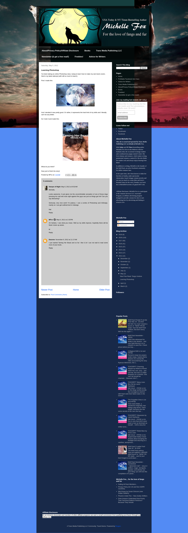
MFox (51, 220)
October (123, 264)
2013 (121, 253)
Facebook (121, 134)
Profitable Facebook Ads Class (128, 79)
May (122, 274)
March (122, 286)
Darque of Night (55, 187)
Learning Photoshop (127, 279)
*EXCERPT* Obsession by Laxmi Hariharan (137, 416)
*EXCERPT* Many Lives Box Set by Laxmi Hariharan (136, 384)
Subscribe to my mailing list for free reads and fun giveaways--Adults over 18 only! (131, 106)
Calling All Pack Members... (127, 484)
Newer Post (47, 290)
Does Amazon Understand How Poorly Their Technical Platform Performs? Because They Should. (131, 500)
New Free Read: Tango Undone (131, 276)
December (124, 258)
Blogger (118, 526)
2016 (121, 244)
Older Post (104, 290)
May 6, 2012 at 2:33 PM (64, 220)
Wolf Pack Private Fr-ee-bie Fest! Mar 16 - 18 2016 (137, 321)
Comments (122, 225)
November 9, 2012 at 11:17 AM (66, 239)
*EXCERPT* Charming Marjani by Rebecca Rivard (137, 367)
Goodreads (122, 131)
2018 (121, 237)
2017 (121, 241)
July (122, 271)
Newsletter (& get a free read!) (55, 57)
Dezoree (52, 239)
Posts (120, 222)
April (122, 283)
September (124, 268)
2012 (121, 256)
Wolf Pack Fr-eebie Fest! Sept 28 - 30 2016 (136, 447)
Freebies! (79, 57)
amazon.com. (120, 202)
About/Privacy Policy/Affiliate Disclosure (60, 51)
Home (76, 290)
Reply (51, 212)
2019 (121, 234)
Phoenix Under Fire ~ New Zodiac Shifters (132, 496)
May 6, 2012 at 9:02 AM (69, 187)
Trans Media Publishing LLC (109, 51)
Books (87, 51)
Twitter (120, 129)
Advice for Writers (97, 57)
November (124, 261)
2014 (121, 250)
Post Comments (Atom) (59, 295)
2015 (121, 247)
